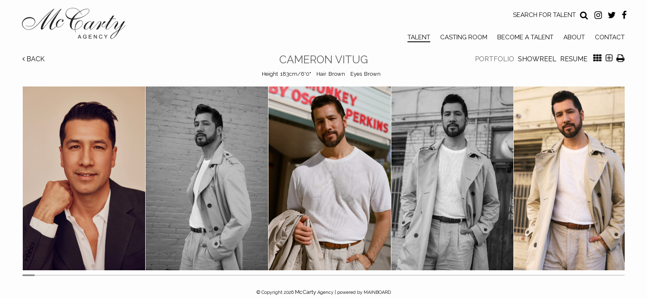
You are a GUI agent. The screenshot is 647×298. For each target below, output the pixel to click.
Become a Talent (525, 37)
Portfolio (494, 59)
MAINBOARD (377, 292)
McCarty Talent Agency (80, 25)
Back (33, 59)
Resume (573, 59)
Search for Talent (544, 15)
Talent (418, 37)
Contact (610, 37)
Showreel (537, 59)
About (574, 37)
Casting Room (463, 37)
